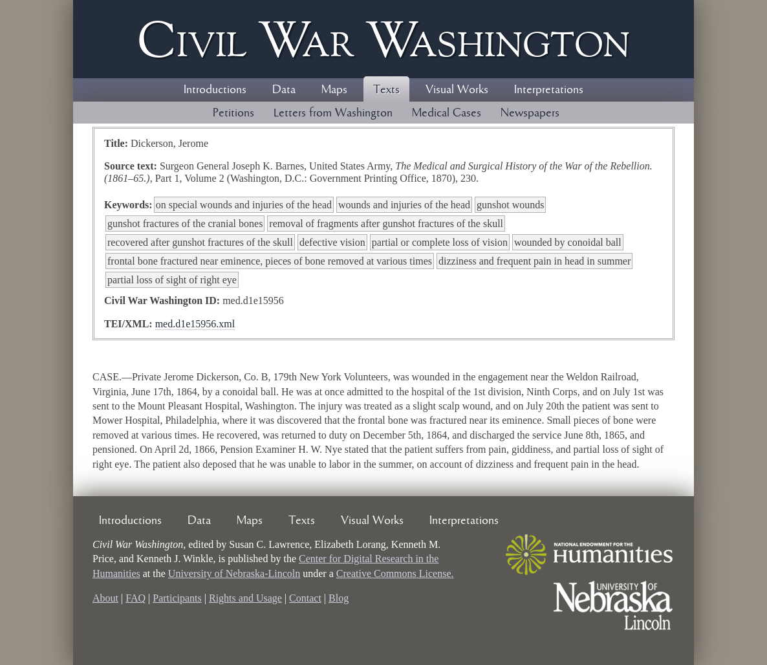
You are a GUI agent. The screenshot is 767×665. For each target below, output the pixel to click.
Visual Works (457, 89)
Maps (334, 89)
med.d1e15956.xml (195, 323)
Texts (386, 89)
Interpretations (548, 89)
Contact (305, 598)
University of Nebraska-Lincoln (234, 573)
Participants (177, 598)
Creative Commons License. (395, 573)
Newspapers (530, 113)
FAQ (135, 598)
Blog (339, 598)
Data (284, 89)
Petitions (233, 113)
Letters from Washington (333, 113)
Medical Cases (446, 113)
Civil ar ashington (383, 39)
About (105, 598)
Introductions (215, 89)
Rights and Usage (245, 598)
